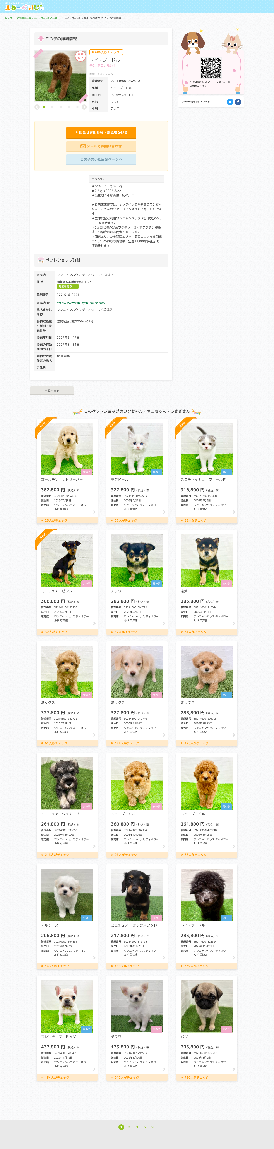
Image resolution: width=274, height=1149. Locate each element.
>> (153, 1127)
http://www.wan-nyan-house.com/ (81, 303)
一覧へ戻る (52, 391)
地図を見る (65, 286)
